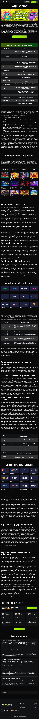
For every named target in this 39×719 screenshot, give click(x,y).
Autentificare (27, 1)
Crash (24, 169)
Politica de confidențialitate (22, 707)
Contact (35, 707)
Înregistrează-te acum (19, 36)
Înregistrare (33, 1)
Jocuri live (15, 169)
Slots (34, 169)
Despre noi (22, 703)
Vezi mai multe (19, 628)
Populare (5, 169)
